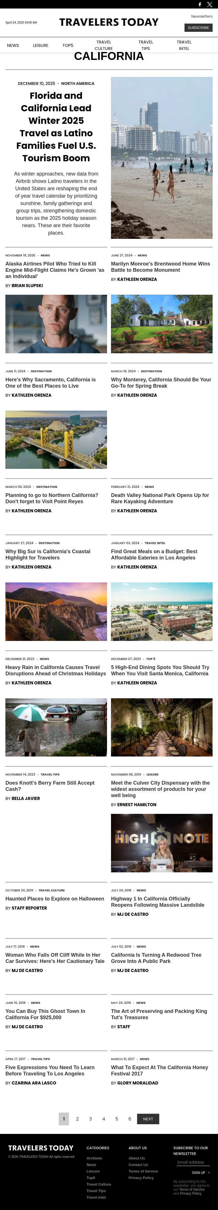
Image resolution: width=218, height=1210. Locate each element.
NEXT (148, 1119)
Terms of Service (143, 1171)
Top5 (91, 1178)
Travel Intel (155, 543)
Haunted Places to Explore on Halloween (54, 899)
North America (78, 83)
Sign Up (198, 1172)
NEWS (13, 45)
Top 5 (150, 659)
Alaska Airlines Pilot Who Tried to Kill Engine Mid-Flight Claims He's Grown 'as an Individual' (54, 270)
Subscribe (198, 28)
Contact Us (138, 1165)
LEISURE (41, 45)
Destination (41, 371)
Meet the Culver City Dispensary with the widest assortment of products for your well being (160, 789)
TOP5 (67, 45)
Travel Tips (50, 774)
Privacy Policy (141, 1178)
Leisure (152, 774)
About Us (137, 1158)
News (45, 255)
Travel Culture (52, 890)
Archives (94, 1158)
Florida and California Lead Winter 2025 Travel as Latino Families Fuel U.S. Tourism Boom (56, 126)
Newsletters (202, 16)
